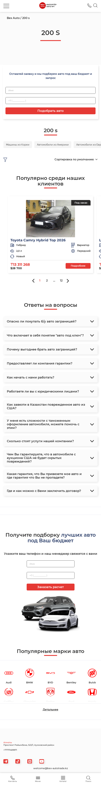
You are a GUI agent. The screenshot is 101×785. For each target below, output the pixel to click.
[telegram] (5, 761)
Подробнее (78, 265)
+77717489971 (10, 750)
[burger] (6, 6)
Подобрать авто (50, 111)
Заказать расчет (50, 587)
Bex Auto (13, 18)
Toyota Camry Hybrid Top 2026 (38, 240)
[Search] (95, 6)
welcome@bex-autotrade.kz (50, 768)
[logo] (47, 6)
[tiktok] (17, 761)
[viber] (29, 761)
